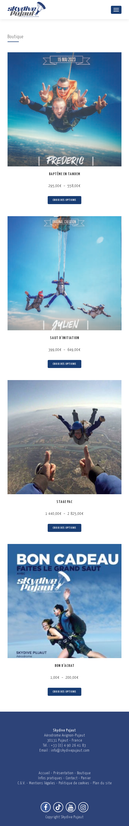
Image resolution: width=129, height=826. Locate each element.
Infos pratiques (50, 778)
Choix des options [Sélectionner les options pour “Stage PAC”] (64, 527)
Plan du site (102, 783)
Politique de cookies (74, 783)
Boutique (84, 773)
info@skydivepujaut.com (70, 750)
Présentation (63, 773)
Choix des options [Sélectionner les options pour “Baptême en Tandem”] (64, 200)
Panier (86, 778)
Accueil (44, 773)
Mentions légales (42, 783)
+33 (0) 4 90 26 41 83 (68, 745)
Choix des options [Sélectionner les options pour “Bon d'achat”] (64, 691)
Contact (72, 778)
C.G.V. (22, 783)
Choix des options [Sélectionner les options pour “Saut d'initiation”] (64, 363)
